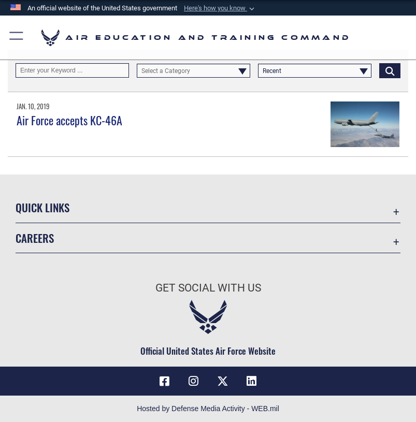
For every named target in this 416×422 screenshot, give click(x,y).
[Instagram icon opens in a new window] (193, 381)
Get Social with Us (208, 288)
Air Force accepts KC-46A (69, 120)
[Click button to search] (389, 70)
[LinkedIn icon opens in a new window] (252, 381)
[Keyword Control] (72, 70)
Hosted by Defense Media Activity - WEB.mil (208, 408)
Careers (35, 238)
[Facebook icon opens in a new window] (164, 381)
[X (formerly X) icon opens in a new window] (223, 381)
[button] (220, 8)
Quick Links (42, 207)
